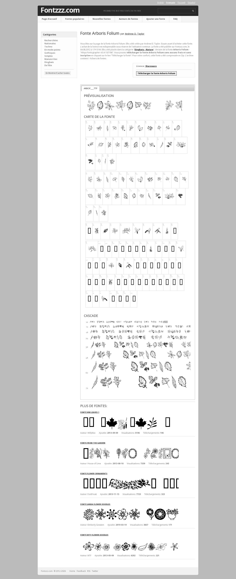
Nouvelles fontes (102, 19)
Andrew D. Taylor (134, 33)
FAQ (175, 19)
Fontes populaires (74, 19)
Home (72, 571)
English (160, 2)
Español (191, 2)
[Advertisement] (59, 133)
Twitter (95, 571)
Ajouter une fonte (155, 19)
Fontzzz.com (60, 10)
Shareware (151, 66)
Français (170, 2)
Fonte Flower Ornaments (93, 473)
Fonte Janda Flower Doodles (95, 504)
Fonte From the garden (92, 443)
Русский (181, 2)
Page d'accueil (49, 19)
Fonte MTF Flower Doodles (94, 535)
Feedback (81, 571)
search (193, 11)
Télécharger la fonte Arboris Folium (156, 73)
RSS (88, 571)
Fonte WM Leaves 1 (89, 412)
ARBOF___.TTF (90, 88)
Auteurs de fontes (128, 19)
